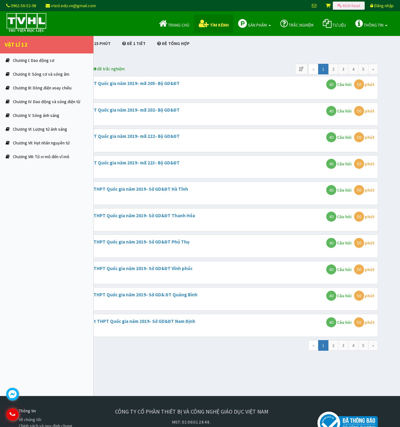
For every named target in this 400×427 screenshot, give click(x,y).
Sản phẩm (254, 23)
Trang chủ (174, 23)
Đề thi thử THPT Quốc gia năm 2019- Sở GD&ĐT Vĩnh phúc (187, 268)
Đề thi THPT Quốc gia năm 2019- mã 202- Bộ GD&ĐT (181, 110)
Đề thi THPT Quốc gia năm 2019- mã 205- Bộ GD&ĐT (181, 83)
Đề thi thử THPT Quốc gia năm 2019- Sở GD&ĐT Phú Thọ (186, 242)
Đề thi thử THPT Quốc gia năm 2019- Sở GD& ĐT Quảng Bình (190, 295)
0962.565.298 (39, 414)
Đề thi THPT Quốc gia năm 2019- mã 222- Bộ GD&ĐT (181, 136)
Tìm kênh (214, 23)
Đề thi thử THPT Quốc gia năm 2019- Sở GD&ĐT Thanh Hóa (189, 216)
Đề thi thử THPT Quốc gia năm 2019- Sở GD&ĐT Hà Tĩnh (185, 189)
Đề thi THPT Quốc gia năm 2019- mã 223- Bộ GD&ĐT (181, 163)
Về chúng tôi (30, 419)
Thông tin (371, 23)
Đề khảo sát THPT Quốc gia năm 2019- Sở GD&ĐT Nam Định (189, 321)
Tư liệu (334, 23)
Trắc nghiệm (296, 23)
